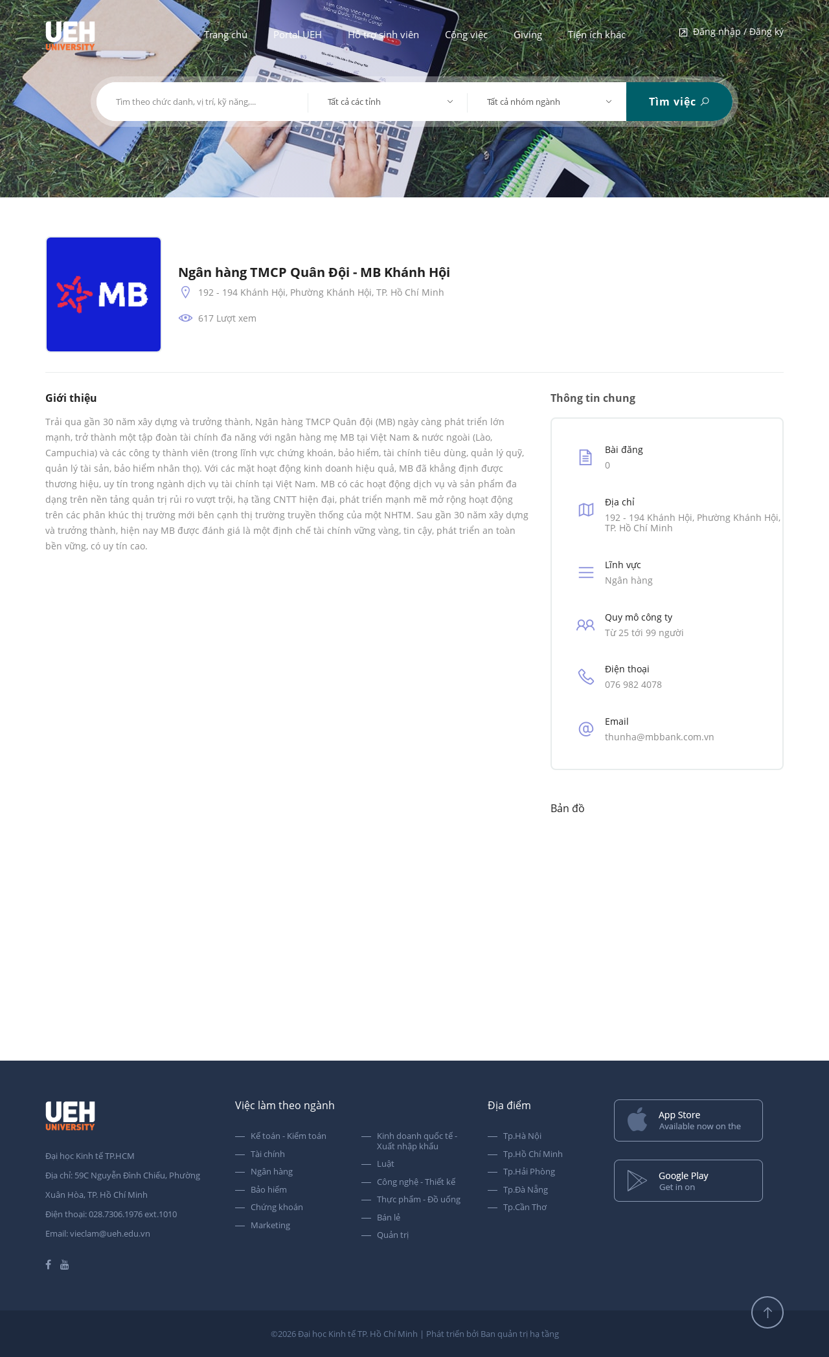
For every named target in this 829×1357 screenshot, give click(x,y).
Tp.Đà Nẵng (525, 1190)
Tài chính (268, 1154)
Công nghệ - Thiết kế (416, 1182)
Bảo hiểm (269, 1190)
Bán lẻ (388, 1218)
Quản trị (393, 1235)
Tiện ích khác (597, 34)
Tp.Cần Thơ (525, 1207)
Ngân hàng (272, 1172)
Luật (385, 1164)
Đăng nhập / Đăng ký (730, 33)
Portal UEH (297, 34)
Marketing (270, 1225)
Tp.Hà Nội (522, 1136)
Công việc (466, 34)
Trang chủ (225, 34)
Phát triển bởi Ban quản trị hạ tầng (492, 1334)
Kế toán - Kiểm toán (288, 1136)
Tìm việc (679, 101)
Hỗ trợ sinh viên (383, 34)
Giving (528, 34)
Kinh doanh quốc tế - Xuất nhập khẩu (417, 1141)
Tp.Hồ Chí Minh (533, 1154)
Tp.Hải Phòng (529, 1172)
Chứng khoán (277, 1207)
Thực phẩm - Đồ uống (418, 1200)
